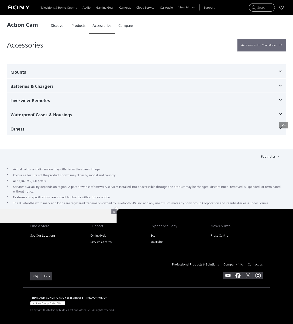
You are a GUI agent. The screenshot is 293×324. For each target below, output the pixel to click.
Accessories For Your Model (258, 45)
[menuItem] (209, 8)
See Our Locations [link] (42, 236)
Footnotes (268, 157)
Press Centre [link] (219, 236)
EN (45, 276)
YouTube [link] (157, 242)
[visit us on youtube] (228, 275)
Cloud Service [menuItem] (145, 8)
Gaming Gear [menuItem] (105, 8)
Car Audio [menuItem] (166, 8)
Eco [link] (153, 236)
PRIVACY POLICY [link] (96, 297)
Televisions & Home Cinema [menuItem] (59, 8)
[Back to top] (283, 125)
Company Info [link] (233, 264)
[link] (57, 25)
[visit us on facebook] (238, 275)
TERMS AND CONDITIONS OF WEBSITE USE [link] (56, 297)
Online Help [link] (98, 236)
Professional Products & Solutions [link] (195, 264)
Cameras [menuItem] (125, 8)
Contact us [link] (255, 264)
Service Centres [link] (101, 242)
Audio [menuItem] (86, 8)
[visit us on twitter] (248, 275)
